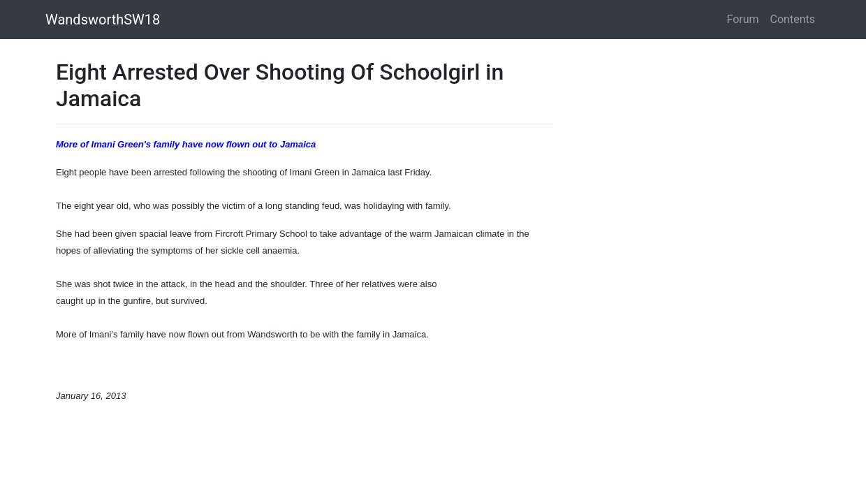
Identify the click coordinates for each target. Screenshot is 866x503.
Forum (743, 19)
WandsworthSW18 (102, 19)
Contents (792, 19)
